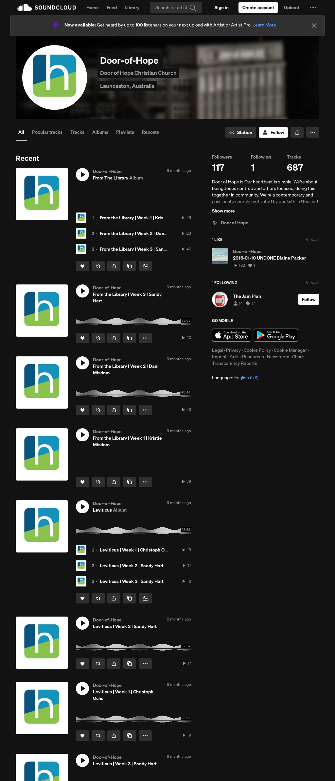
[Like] (82, 266)
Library (132, 7)
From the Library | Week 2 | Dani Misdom (141, 233)
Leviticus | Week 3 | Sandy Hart (132, 581)
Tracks (77, 132)
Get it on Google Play (276, 335)
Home (92, 7)
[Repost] (98, 266)
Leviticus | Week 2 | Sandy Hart (132, 565)
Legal (217, 350)
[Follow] (273, 132)
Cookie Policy (257, 350)
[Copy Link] (129, 266)
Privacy (233, 350)
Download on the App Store (231, 335)
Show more (223, 211)
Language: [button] (235, 377)
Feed (112, 7)
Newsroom (278, 356)
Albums (100, 132)
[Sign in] (222, 7)
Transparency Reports (234, 363)
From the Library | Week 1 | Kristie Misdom (143, 217)
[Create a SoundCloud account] (258, 7)
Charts (299, 356)
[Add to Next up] (145, 266)
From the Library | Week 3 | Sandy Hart (139, 249)
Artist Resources (247, 356)
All (21, 132)
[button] (313, 7)
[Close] (314, 25)
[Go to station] (240, 132)
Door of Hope (230, 222)
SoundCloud (46, 7)
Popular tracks (47, 132)
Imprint (219, 356)
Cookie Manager (290, 350)
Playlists (125, 132)
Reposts (150, 132)
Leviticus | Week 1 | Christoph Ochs (136, 549)
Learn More (264, 24)
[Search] (176, 7)
